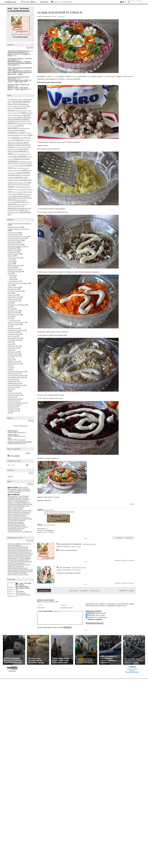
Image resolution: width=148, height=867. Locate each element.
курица (15, 137)
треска (29, 192)
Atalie (20, 487)
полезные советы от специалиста (18, 229)
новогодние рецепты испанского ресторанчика (59, 511)
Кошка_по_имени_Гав (15, 518)
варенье (25, 104)
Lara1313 (23, 544)
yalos (17, 553)
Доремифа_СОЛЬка (19, 515)
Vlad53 (29, 510)
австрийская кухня (14, 334)
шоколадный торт (24, 208)
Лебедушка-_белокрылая (16, 566)
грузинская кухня (13, 301)
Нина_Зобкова (12, 569)
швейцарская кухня (14, 363)
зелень (10, 119)
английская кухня (13, 311)
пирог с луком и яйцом (20, 154)
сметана (23, 180)
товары (10, 344)
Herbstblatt (11, 499)
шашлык (12, 204)
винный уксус (11, 108)
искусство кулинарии (14, 291)
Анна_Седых (27, 555)
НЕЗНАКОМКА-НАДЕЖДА (16, 523)
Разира (30, 569)
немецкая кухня (13, 332)
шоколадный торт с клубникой (16, 210)
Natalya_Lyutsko (27, 504)
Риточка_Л (24, 527)
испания (10, 121)
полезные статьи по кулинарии (17, 283)
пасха (25, 149)
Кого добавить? (24, 496)
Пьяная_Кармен (22, 569)
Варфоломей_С (13, 558)
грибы (23, 112)
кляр (17, 133)
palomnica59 (11, 506)
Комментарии (24, 8)
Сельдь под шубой (49, 525)
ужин (9, 412)
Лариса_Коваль (27, 518)
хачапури (26, 196)
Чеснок (15, 101)
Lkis (26, 501)
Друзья (16, 8)
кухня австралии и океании (16, 375)
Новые (131, 590)
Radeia (10, 507)
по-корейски (25, 159)
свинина (26, 173)
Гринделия (11, 560)
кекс (17, 130)
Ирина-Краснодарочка (25, 561)
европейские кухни (14, 227)
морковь (11, 143)
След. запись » (95, 590)
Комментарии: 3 (21, 432)
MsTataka (19, 504)
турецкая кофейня (12, 194)
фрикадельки (17, 196)
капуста (20, 125)
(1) (16, 86)
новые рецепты (13, 242)
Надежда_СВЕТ (23, 568)
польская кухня (12, 387)
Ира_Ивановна (12, 489)
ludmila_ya (11, 502)
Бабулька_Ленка (13, 557)
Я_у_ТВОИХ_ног (26, 531)
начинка (11, 145)
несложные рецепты (14, 244)
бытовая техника (13, 354)
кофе (16, 135)
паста (21, 149)
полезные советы (13, 254)
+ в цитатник (61, 16)
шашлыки (18, 204)
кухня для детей (13, 312)
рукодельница (12, 379)
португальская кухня (23, 161)
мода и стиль (12, 336)
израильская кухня (14, 297)
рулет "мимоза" (15, 165)
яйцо (9, 214)
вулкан (24, 108)
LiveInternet (11, 2)
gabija (9, 552)
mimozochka (11, 504)
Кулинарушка (19, 490)
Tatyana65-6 (18, 548)
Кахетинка (25, 517)
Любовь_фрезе (12, 568)
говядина (11, 110)
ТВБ (20, 530)
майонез (20, 140)
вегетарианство (13, 409)
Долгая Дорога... (13, 434)
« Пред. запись (73, 590)
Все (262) (30, 484)
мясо (26, 142)
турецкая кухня (12, 381)
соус (30, 180)
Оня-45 (22, 525)
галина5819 (11, 490)
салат (10, 168)
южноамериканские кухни (16, 385)
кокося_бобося (12, 574)
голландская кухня (14, 373)
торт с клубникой (16, 192)
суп (25, 183)
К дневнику (84, 590)
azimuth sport (27, 99)
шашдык (27, 202)
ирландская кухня (13, 346)
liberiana (10, 501)
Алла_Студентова (13, 514)
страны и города (13, 287)
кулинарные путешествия (16, 330)
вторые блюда (12, 295)
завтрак (20, 117)
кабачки (11, 123)
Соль (9, 102)
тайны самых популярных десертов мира (19, 184)
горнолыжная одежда (21, 110)
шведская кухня (13, 352)
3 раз (46, 528)
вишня (18, 108)
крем (30, 135)
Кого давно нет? (13, 496)
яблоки (23, 212)
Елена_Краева (12, 517)
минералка (27, 140)
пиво (27, 151)
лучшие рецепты (13, 234)
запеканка (27, 117)
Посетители (22, 593)
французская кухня (14, 265)
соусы (10, 183)
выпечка (10, 262)
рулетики (22, 165)
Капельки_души (13, 563)
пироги (15, 156)
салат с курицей (18, 168)
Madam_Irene (26, 502)
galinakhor (15, 552)
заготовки (11, 309)
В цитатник (130, 560)
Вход (34, 2)
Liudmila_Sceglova (19, 501)
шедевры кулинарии (14, 271)
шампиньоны (19, 202)
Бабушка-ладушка (24, 557)
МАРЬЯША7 (14, 520)
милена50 (22, 520)
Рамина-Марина (13, 571)
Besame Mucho (13, 431)
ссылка (78, 546)
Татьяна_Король (13, 530)
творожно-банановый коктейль (23, 187)
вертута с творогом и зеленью (16, 106)
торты (24, 192)
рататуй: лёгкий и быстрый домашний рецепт (20, 163)
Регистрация (26, 2)
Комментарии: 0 (21, 439)
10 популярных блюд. (15, 99)
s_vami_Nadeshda (18, 507)
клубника (12, 133)
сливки (25, 178)
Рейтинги (45, 2)
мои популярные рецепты (16, 238)
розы (9, 165)
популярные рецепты (14, 240)
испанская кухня (13, 232)
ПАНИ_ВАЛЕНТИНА (14, 527)
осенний (20, 147)
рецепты (10, 476)
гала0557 (16, 573)
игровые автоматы (21, 119)
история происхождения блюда (22, 121)
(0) (32, 51)
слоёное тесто (13, 320)
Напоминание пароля (66, 607)
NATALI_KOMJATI (13, 547)
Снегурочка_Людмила (25, 571)
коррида (28, 133)
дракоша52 (17, 492)
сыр (29, 182)
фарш (20, 194)
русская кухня (12, 252)
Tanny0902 (11, 548)
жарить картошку (12, 117)
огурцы (11, 147)
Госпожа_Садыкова (24, 558)
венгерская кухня (13, 405)
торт (10, 191)
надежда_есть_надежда (15, 522)
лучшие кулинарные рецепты (17, 236)
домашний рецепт (18, 115)
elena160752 (22, 550)
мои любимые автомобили (16, 377)
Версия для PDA (132, 669)
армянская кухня (13, 362)
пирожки (22, 156)
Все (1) (31, 473)
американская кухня (14, 399)
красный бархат (23, 135)
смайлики (56, 611)
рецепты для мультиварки (16, 322)
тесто (10, 189)
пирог (10, 154)
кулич (10, 138)
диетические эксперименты (16, 305)
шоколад (12, 208)
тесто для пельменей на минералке (23, 189)
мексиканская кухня (14, 338)
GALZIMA (25, 497)
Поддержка (121, 2)
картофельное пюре (24, 128)
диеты (10, 303)
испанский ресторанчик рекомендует (19, 223)
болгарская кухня (13, 356)
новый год (19, 145)
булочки (17, 104)
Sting (9, 438)
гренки (9, 113)
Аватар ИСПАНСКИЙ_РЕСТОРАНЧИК (19, 24)
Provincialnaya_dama (22, 506)
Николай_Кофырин (14, 525)
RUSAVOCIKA (23, 547)
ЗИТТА (19, 517)
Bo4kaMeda (11, 497)
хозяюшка (11, 267)
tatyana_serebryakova (14, 510)
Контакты (132, 670)
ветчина (27, 106)
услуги (10, 367)
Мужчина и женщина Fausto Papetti (20, 442)
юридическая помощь (13, 212)
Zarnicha (25, 548)
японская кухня (12, 348)
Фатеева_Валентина (14, 531)
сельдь (18, 175)
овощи (27, 145)
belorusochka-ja (12, 550)
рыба (29, 165)
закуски (10, 316)
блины (10, 104)
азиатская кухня (13, 269)
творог (11, 186)
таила (22, 528)
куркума (21, 138)
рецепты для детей (14, 314)
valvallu (20, 489)
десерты (10, 256)
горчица (29, 110)
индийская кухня (13, 401)
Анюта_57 (26, 514)
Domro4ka (18, 497)
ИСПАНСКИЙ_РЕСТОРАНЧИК (70, 544)
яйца (28, 212)
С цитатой (124, 560)
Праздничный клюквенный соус (19, 51)
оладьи (16, 147)
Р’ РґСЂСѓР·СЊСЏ (21, 37)
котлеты (11, 135)
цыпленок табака (12, 198)
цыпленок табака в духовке (24, 198)
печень (15, 151)
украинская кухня (13, 299)
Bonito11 (10, 544)
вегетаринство (12, 407)
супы (9, 365)
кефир (22, 130)
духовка (27, 115)
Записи (10, 8)
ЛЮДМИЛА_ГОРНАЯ (23, 565)
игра (9, 326)
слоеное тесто (13, 180)
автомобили (11, 397)
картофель (13, 128)
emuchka (25, 487)
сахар (18, 173)
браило (10, 515)
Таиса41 (10, 573)
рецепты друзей (13, 250)
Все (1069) (30, 47)
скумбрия (17, 177)
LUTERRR (18, 502)
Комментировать (44, 590)
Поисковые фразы (24, 594)
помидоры (13, 161)
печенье (22, 151)
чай (9, 391)
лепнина (10, 140)
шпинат (26, 210)
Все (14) (30, 421)
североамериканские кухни (16, 371)
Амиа (21, 514)
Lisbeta (29, 544)
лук (14, 140)
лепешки (27, 138)
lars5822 (21, 552)
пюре (30, 161)
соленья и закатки (13, 393)
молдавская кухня (13, 340)
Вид (124, 2)
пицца (17, 159)
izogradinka (25, 499)
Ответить (117, 560)
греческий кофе (16, 113)
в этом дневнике (14, 456)
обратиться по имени (89, 544)
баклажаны (25, 101)
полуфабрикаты (14, 281)
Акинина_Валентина (14, 512)
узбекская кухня (13, 411)
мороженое (19, 143)
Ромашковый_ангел (14, 528)
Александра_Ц (26, 512)
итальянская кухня (14, 258)
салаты (24, 170)
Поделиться (128, 537)
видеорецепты (12, 289)
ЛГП (9, 520)
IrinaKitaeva (18, 499)
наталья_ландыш (23, 574)
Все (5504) (30, 540)
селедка (11, 175)
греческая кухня (13, 328)
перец (10, 151)
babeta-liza (26, 489)
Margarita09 (11, 545)
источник (132, 503)
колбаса (22, 133)
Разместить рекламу (132, 672)
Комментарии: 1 (21, 436)
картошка (11, 130)
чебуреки (11, 200)
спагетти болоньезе (18, 182)
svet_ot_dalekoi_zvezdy (15, 509)
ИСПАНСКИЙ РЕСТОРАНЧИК (8, 11)
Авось (55, 2)
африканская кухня (14, 383)
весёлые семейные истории (17, 403)
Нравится (119, 537)
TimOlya (24, 510)
